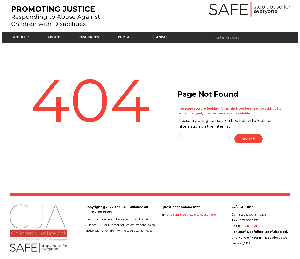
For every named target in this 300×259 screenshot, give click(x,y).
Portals (125, 37)
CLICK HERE (249, 226)
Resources (88, 37)
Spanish (159, 37)
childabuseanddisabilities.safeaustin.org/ (120, 236)
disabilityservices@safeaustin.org (193, 214)
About (54, 37)
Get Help (20, 37)
